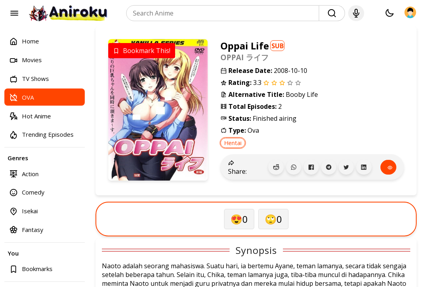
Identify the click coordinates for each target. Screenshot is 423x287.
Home (24, 41)
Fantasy (26, 229)
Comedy (27, 192)
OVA (21, 97)
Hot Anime (30, 116)
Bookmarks (31, 269)
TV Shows (29, 79)
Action (24, 173)
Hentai (233, 143)
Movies (25, 60)
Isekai (23, 211)
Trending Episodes (41, 134)
